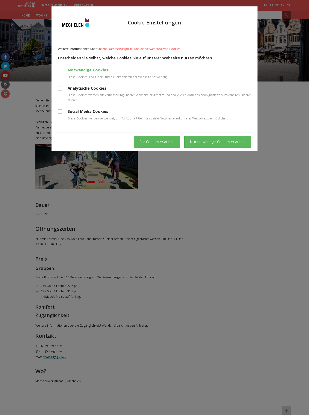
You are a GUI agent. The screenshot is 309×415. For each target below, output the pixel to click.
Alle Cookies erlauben (156, 141)
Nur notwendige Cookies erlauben (217, 141)
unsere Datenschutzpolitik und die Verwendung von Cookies (138, 49)
